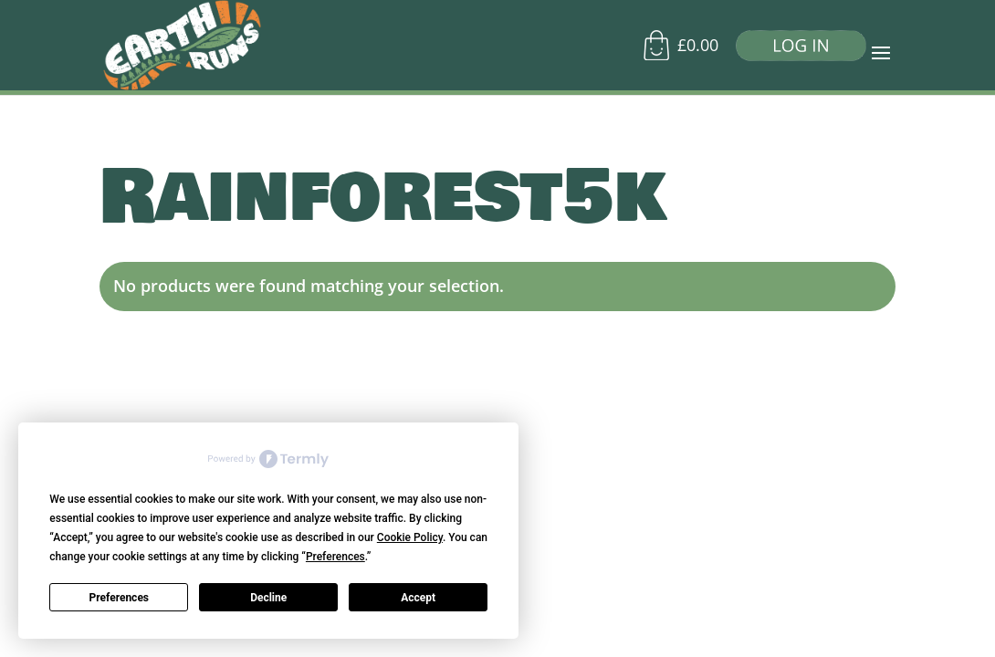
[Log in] (794, 49)
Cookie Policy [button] (410, 537)
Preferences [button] (335, 556)
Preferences (119, 597)
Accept (418, 597)
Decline (268, 597)
